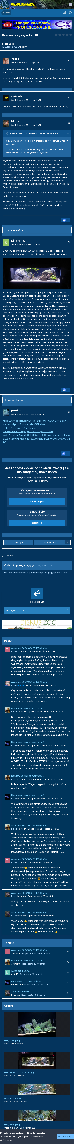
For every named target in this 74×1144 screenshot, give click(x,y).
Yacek (43, 133)
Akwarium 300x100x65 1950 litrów (29, 648)
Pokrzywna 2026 (15, 610)
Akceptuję (65, 1136)
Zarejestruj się (37, 501)
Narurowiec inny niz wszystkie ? (27, 708)
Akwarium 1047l (12, 1098)
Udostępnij (18, 542)
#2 (69, 97)
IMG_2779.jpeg (12, 1040)
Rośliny (23, 46)
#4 (68, 242)
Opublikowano (26, 62)
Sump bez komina (20, 971)
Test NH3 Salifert (20, 991)
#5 (69, 412)
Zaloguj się (37, 523)
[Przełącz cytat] (7, 133)
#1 (69, 60)
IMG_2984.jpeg (12, 1124)
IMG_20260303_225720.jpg (19, 1072)
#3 (69, 123)
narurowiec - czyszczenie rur (26, 981)
